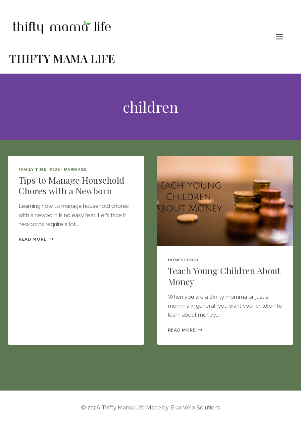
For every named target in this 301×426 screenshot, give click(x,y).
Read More (36, 239)
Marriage (75, 169)
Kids (55, 169)
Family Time (32, 169)
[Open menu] (283, 36)
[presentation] (225, 201)
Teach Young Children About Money (224, 276)
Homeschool (184, 260)
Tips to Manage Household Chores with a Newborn (72, 185)
